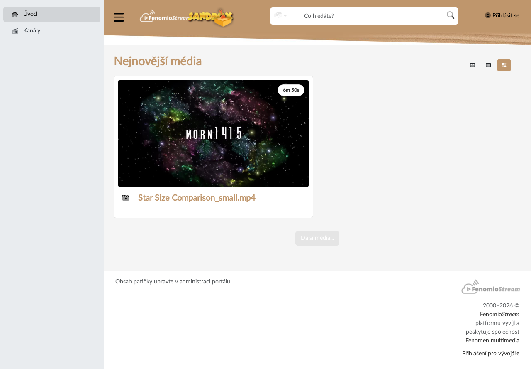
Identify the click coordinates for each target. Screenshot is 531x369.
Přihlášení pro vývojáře (490, 354)
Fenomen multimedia (492, 341)
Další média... (317, 238)
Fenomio (499, 314)
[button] (120, 16)
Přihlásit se (502, 15)
